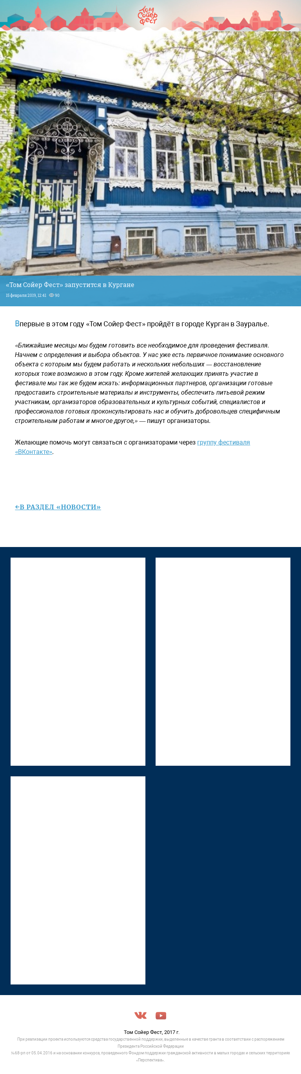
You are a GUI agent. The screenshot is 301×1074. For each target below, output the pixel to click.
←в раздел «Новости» (58, 507)
